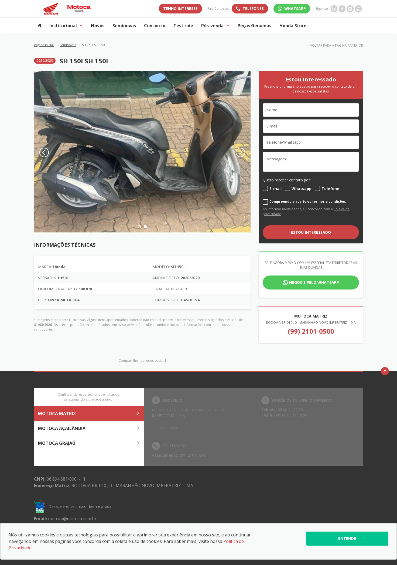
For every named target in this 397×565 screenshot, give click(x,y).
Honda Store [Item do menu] (292, 25)
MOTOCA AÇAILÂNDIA (89, 428)
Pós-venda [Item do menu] (215, 25)
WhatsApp (295, 8)
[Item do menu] (39, 25)
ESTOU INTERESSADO (311, 232)
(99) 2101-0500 (311, 331)
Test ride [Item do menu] (183, 25)
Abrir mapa (169, 427)
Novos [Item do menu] (97, 25)
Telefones (253, 8)
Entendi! (347, 538)
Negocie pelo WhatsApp (314, 282)
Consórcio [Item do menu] (154, 25)
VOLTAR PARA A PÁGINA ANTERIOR (336, 45)
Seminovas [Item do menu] (124, 25)
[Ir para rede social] (334, 8)
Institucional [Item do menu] (66, 25)
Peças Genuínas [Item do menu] (254, 25)
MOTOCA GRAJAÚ (89, 443)
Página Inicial (44, 45)
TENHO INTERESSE (180, 8)
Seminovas (68, 45)
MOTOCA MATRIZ (89, 413)
